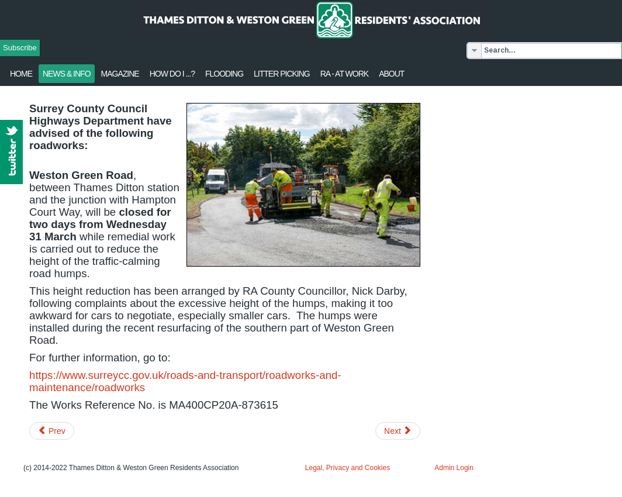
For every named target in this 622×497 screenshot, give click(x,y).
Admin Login (454, 468)
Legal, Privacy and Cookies (347, 468)
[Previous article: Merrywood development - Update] (51, 431)
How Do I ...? (172, 73)
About (391, 73)
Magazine (120, 73)
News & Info (67, 73)
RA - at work (344, 73)
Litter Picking (282, 73)
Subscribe (20, 47)
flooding (224, 73)
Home (21, 73)
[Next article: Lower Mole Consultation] (397, 431)
